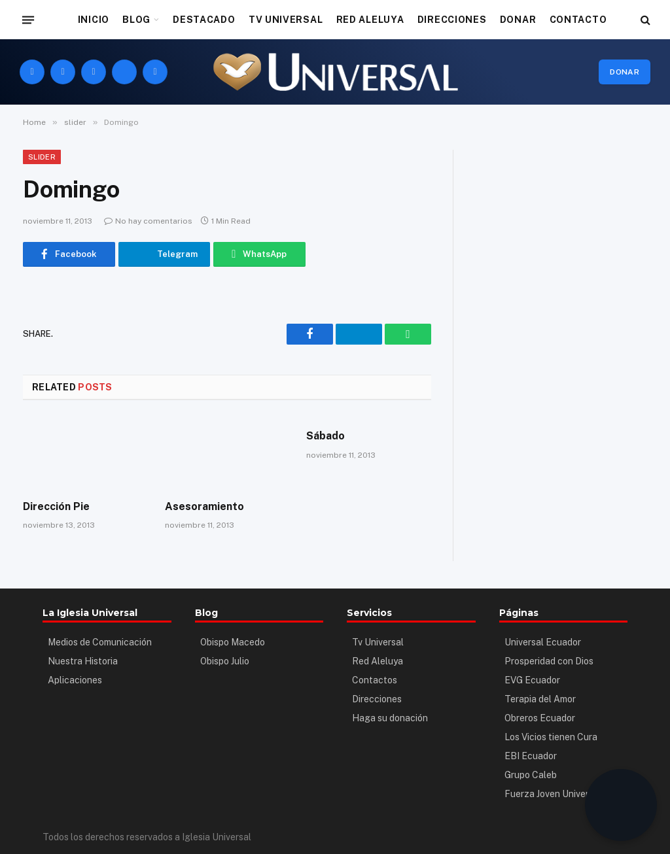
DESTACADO (204, 19)
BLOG (136, 19)
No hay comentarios (148, 221)
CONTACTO (578, 19)
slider (42, 157)
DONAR (518, 19)
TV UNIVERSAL (286, 19)
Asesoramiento (204, 506)
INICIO (93, 19)
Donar (624, 72)
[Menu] (28, 19)
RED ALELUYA (370, 19)
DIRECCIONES (452, 19)
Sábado (325, 436)
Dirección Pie (56, 506)
